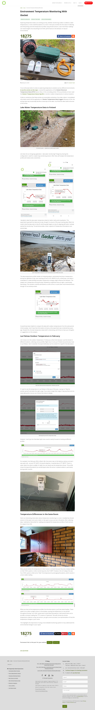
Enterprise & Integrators (13, 683)
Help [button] (75, 2)
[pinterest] (64, 633)
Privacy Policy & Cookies (40, 689)
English (10, 664)
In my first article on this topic (29, 90)
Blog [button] (80, 2)
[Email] (75, 681)
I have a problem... (12, 685)
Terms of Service (70, 702)
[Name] (75, 677)
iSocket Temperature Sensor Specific (33, 94)
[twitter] (57, 633)
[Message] (75, 691)
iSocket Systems (48, 678)
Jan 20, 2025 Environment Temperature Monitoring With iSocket (49, 670)
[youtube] (49, 675)
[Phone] (75, 686)
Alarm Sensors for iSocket (13, 678)
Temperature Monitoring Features (14, 675)
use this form (76, 673)
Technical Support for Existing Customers (76, 670)
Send (65, 706)
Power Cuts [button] (67, 2)
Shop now (88, 2)
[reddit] (73, 36)
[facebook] (64, 36)
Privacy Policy (80, 696)
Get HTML (56, 642)
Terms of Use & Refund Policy (41, 691)
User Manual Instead (12, 688)
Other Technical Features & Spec (14, 680)
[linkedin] (69, 633)
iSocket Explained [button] (57, 2)
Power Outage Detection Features (15, 673)
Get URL (50, 642)
